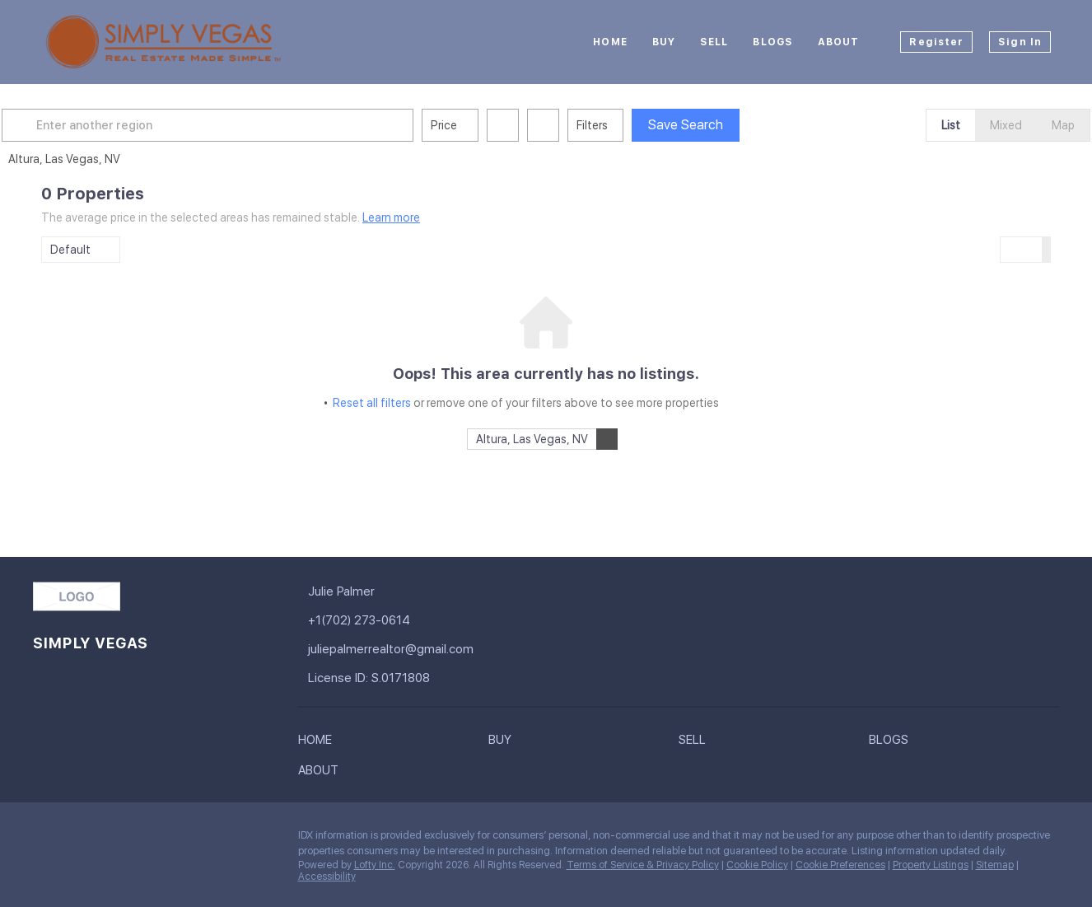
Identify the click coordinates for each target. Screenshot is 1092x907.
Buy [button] (663, 42)
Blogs (773, 42)
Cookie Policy (757, 865)
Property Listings (930, 865)
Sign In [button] (1020, 42)
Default (70, 249)
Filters (631, 125)
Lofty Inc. (374, 865)
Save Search (725, 125)
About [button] (839, 42)
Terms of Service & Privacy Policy (643, 865)
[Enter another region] (254, 125)
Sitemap (995, 865)
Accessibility (327, 876)
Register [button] (936, 42)
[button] (61, 125)
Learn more (391, 217)
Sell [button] (714, 42)
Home (610, 42)
